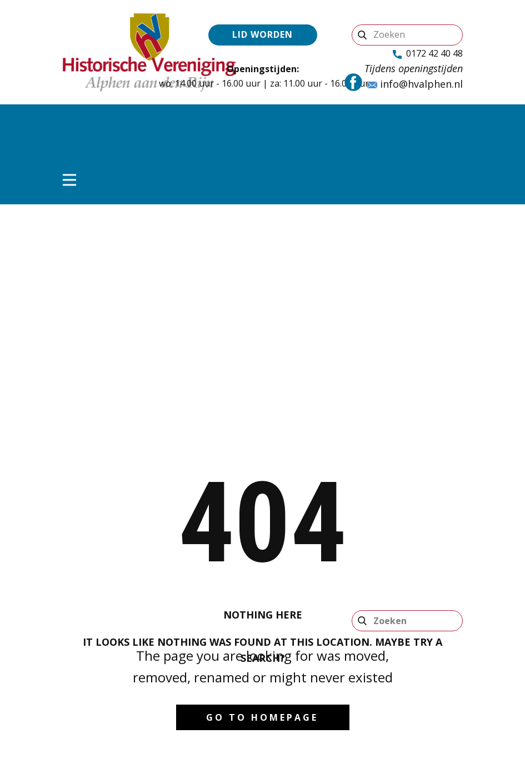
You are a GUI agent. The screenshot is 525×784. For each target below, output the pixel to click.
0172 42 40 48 (428, 54)
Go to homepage (262, 717)
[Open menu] (69, 180)
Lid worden (262, 34)
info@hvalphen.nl (415, 84)
